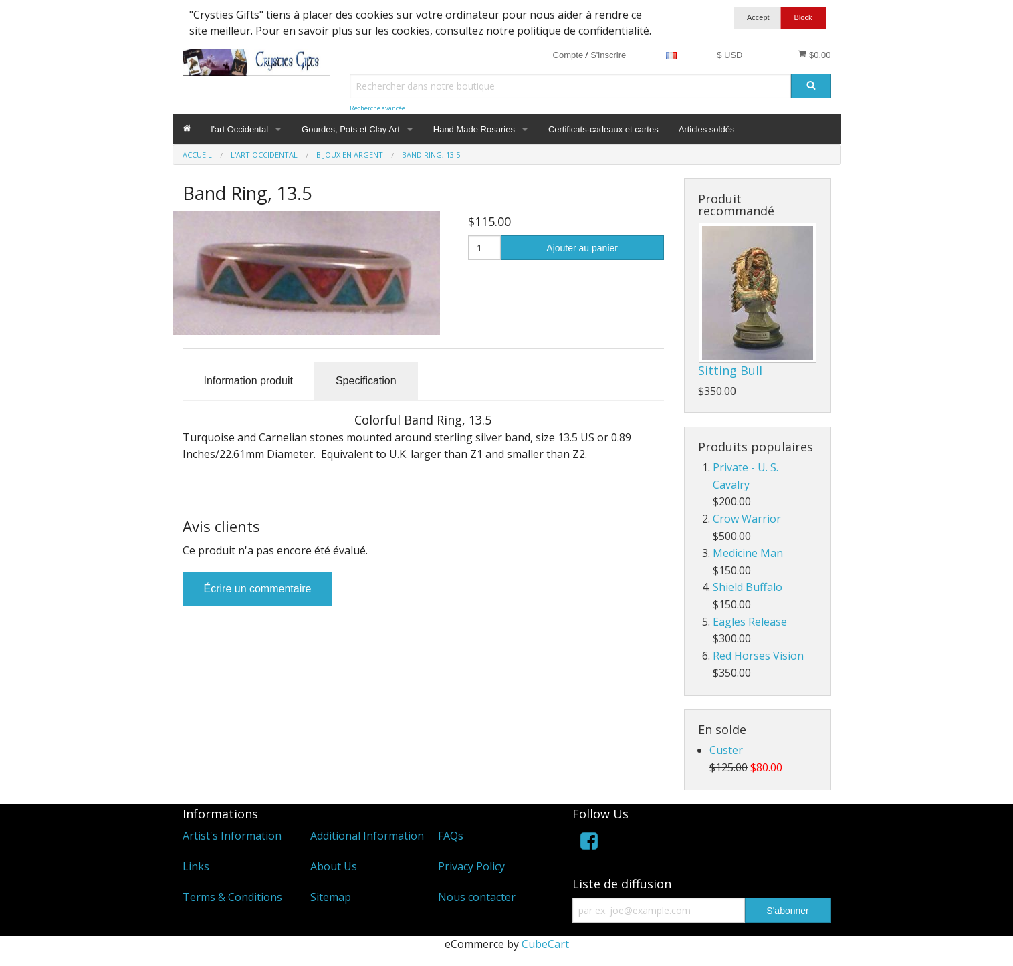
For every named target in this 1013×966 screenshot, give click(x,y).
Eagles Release (750, 621)
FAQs (450, 835)
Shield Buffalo (747, 587)
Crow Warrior (747, 518)
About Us (333, 866)
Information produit (248, 380)
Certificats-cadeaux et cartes (603, 129)
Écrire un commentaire (258, 588)
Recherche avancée (377, 108)
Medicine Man (748, 553)
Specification (366, 380)
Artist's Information (232, 835)
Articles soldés (707, 129)
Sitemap (330, 897)
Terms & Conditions (232, 897)
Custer (726, 750)
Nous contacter (477, 897)
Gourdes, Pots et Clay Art (351, 129)
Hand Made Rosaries (474, 129)
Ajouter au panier (582, 248)
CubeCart (545, 944)
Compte (568, 55)
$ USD (729, 55)
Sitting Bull (730, 370)
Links (196, 866)
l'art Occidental (240, 129)
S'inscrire (608, 55)
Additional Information (367, 835)
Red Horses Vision (758, 655)
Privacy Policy (471, 866)
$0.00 (814, 54)
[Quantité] (484, 247)
